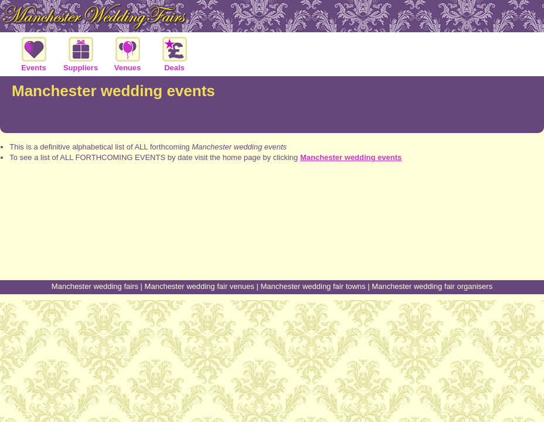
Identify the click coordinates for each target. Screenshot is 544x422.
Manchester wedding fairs (95, 286)
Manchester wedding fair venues (199, 286)
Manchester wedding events (351, 157)
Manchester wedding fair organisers (432, 286)
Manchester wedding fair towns (312, 286)
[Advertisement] (272, 236)
